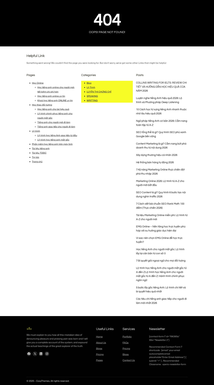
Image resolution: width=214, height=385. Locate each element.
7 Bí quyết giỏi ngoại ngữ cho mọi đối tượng (160, 260)
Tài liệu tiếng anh (41, 148)
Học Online (38, 82)
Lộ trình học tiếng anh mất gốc (53, 139)
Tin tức (35, 157)
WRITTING (92, 100)
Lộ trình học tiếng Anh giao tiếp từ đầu (57, 135)
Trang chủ (37, 161)
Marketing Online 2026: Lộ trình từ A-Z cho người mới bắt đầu (160, 183)
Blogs (99, 348)
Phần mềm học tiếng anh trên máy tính (52, 144)
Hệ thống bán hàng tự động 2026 (155, 162)
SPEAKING (92, 96)
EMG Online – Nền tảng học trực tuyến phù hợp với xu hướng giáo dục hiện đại (160, 228)
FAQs (126, 342)
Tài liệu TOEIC (39, 152)
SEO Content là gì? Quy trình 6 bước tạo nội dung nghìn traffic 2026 (161, 194)
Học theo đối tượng (42, 104)
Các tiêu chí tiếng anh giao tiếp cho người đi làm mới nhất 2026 (161, 301)
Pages (99, 360)
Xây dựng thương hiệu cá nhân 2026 (156, 155)
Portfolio (127, 336)
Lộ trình (36, 131)
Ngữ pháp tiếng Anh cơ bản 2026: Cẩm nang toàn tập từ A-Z (161, 123)
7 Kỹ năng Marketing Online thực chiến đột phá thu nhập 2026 (160, 171)
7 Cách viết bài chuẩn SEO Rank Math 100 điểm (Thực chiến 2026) (160, 206)
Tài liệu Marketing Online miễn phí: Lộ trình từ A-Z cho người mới (162, 217)
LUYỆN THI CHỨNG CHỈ (99, 91)
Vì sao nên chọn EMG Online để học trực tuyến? (159, 240)
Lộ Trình (91, 87)
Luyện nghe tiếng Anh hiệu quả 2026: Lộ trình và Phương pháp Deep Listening (159, 100)
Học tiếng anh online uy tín (51, 96)
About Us (101, 342)
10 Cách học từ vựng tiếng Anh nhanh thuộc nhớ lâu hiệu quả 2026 (161, 111)
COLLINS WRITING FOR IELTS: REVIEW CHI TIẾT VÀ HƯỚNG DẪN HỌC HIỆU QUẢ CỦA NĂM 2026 (161, 86)
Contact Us (129, 360)
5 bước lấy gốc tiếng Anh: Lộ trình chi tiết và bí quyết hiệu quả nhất (161, 289)
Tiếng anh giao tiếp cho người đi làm (56, 126)
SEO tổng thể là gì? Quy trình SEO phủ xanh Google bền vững (161, 134)
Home (99, 336)
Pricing (100, 354)
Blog (89, 82)
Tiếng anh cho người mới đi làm (53, 122)
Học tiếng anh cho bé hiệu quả (53, 109)
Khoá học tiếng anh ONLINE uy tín (55, 100)
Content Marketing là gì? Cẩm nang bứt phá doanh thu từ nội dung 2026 (161, 145)
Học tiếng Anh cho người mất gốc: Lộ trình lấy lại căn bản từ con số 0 (160, 251)
